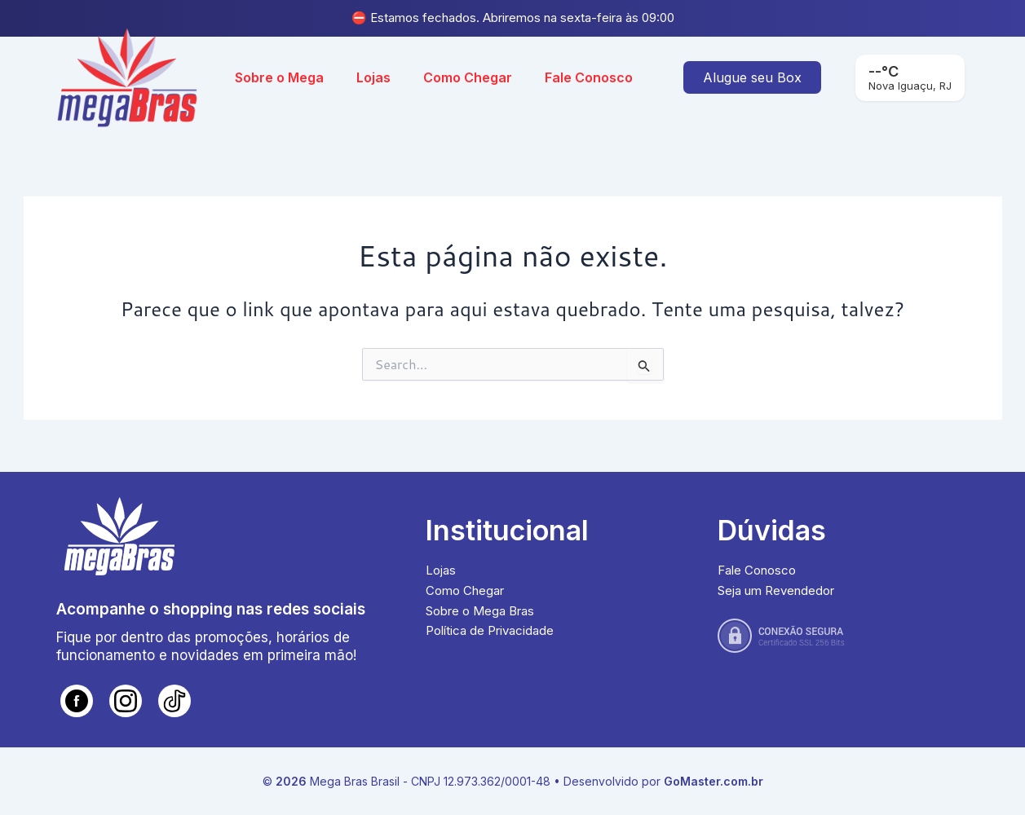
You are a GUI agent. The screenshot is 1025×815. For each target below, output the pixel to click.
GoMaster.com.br (713, 781)
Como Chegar (467, 77)
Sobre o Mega (279, 77)
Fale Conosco (589, 77)
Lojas (373, 77)
